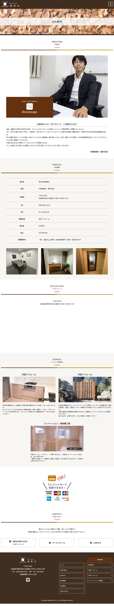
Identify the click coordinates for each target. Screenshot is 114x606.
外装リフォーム (92, 578)
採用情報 (62, 583)
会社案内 (62, 588)
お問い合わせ (64, 593)
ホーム (62, 567)
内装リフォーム (92, 572)
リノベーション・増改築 (95, 583)
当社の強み (63, 572)
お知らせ (62, 578)
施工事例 (90, 567)
